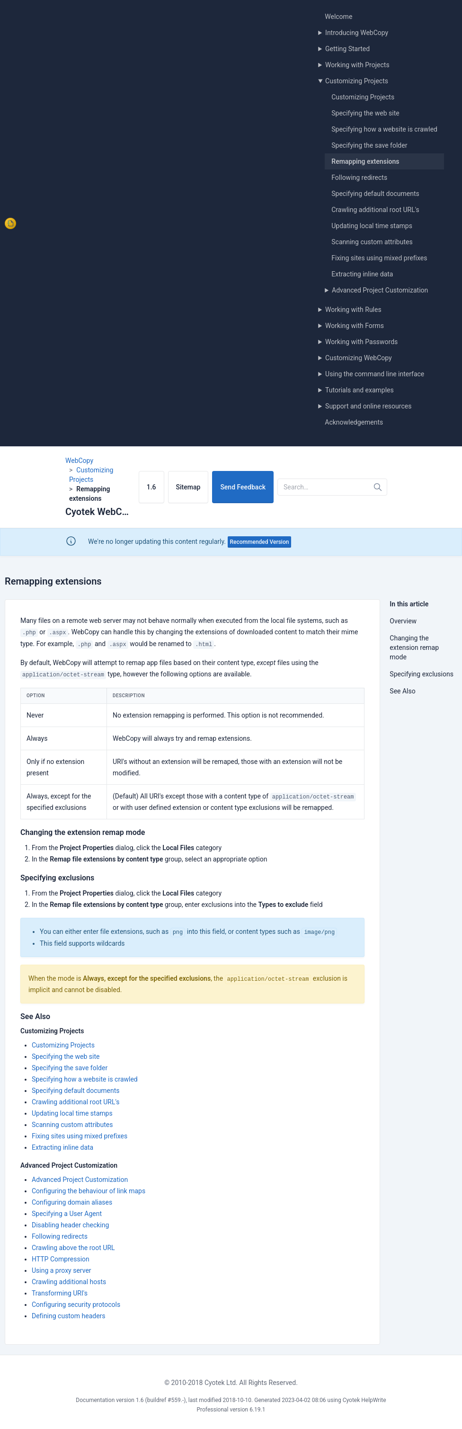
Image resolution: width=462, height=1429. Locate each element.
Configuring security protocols (76, 1304)
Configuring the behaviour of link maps (88, 1191)
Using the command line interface (374, 374)
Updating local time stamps (371, 226)
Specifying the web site (365, 113)
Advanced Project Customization (380, 290)
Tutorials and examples (359, 390)
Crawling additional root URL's (375, 209)
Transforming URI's (60, 1293)
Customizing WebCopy (358, 358)
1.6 (151, 487)
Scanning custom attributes (371, 242)
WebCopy (79, 460)
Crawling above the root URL (73, 1247)
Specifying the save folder (369, 145)
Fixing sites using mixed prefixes (379, 258)
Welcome (338, 16)
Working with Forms (354, 325)
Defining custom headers (69, 1316)
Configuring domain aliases (72, 1202)
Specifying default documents (375, 193)
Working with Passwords (361, 342)
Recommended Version (259, 542)
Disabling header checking (70, 1225)
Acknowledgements (354, 422)
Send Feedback (243, 487)
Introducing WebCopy (356, 32)
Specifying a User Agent (67, 1213)
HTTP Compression (60, 1259)
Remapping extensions (365, 161)
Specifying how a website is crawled (384, 129)
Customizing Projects (356, 81)
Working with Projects (357, 65)
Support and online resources (368, 406)
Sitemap (188, 487)
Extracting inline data (362, 274)
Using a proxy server (61, 1270)
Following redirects (359, 177)
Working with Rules (353, 309)
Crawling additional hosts (69, 1282)
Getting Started (347, 49)
